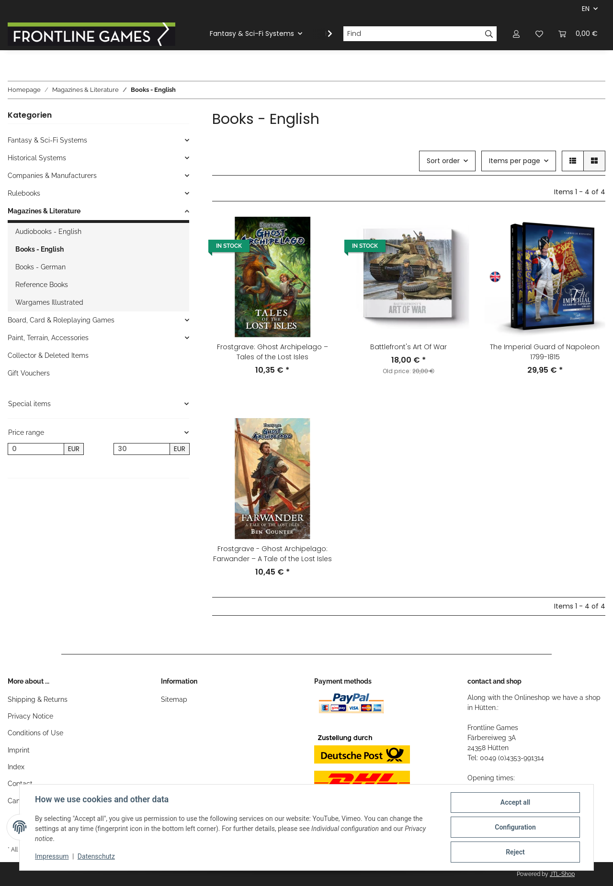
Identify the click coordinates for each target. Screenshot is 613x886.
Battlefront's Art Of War (408, 347)
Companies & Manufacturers (52, 175)
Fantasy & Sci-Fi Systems (47, 140)
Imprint (19, 750)
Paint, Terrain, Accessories (48, 338)
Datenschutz (96, 856)
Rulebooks (24, 193)
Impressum (51, 856)
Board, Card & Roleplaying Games (61, 320)
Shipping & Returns (38, 699)
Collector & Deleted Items (48, 355)
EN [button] (586, 8)
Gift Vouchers (29, 373)
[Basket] (578, 33)
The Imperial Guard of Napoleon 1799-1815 (545, 352)
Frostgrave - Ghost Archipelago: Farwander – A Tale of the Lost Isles (272, 554)
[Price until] (142, 449)
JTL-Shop (562, 874)
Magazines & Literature (44, 211)
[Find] (412, 34)
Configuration (515, 827)
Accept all (515, 802)
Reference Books (41, 284)
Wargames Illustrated (49, 302)
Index (16, 767)
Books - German (40, 267)
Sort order (443, 161)
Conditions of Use (35, 733)
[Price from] (36, 449)
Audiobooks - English (48, 231)
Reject (515, 852)
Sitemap (174, 699)
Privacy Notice (30, 716)
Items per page (514, 161)
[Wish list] (539, 33)
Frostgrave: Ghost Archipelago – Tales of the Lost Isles (272, 352)
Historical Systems (37, 158)
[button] (516, 33)
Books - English (39, 249)
